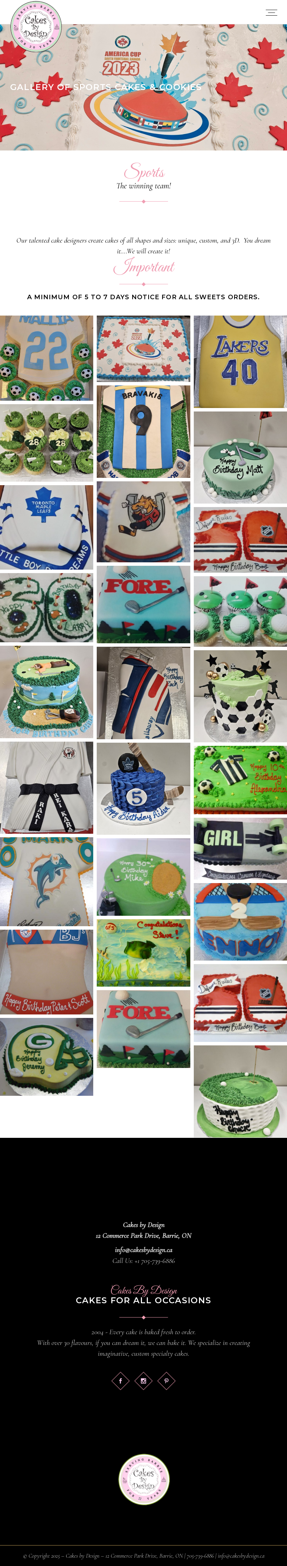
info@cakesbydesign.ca (143, 1250)
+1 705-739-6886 (155, 1260)
